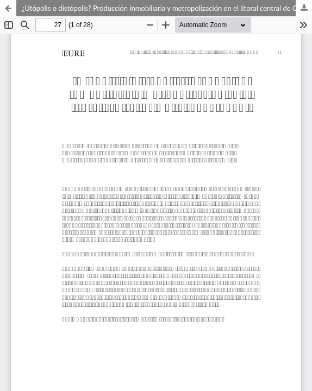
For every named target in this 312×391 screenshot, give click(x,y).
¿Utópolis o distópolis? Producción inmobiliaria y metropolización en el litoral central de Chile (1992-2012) (167, 8)
